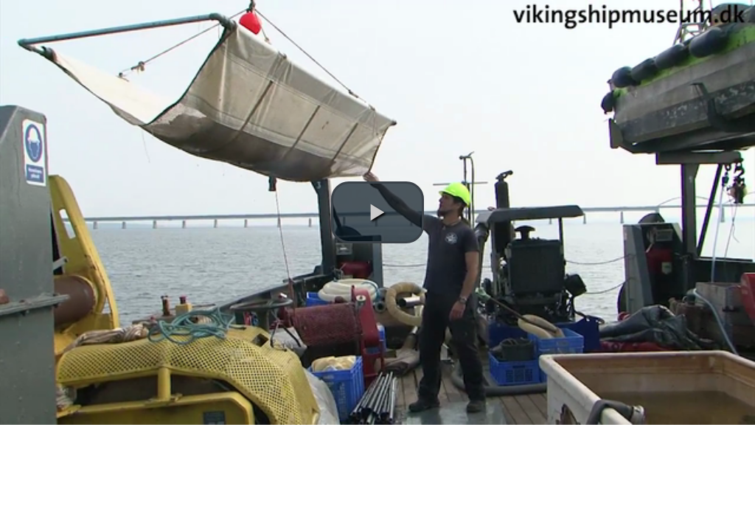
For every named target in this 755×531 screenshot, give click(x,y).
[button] (377, 212)
